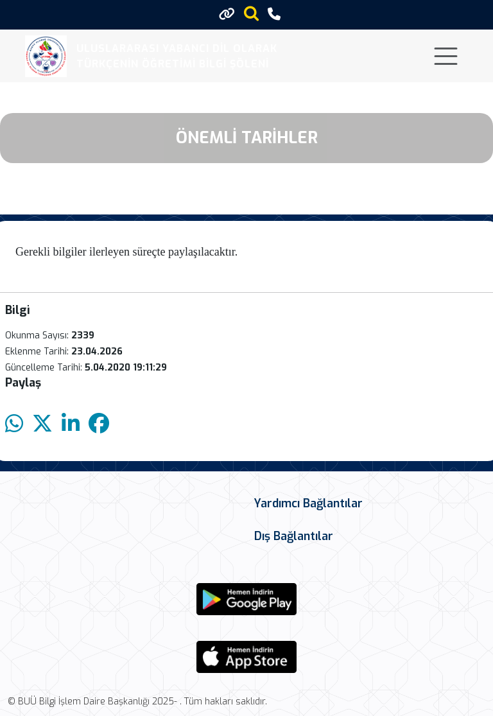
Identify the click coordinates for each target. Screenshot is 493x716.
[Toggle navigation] (446, 56)
